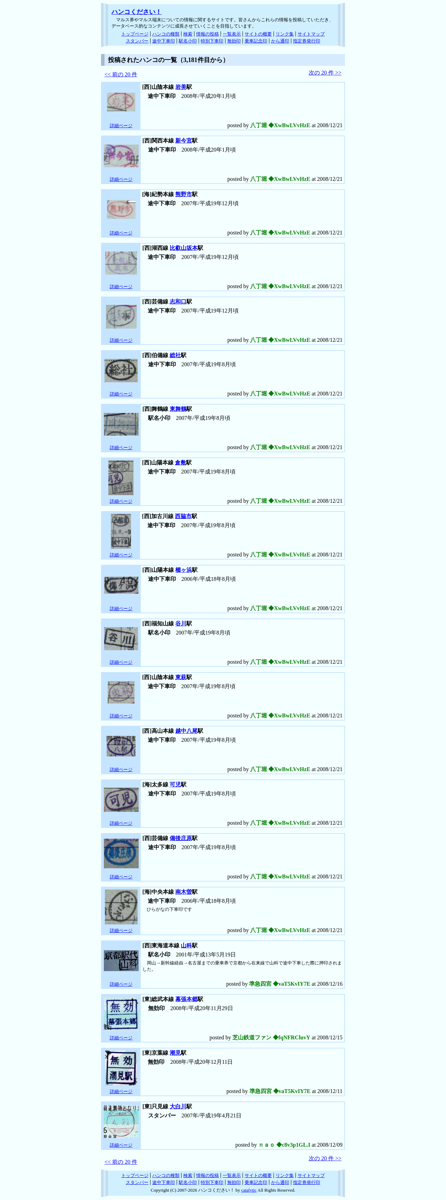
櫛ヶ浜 (183, 570)
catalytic (248, 1190)
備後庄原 (181, 838)
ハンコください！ (137, 11)
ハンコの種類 (165, 34)
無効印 (234, 41)
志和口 (178, 302)
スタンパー (137, 41)
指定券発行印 (306, 41)
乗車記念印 (256, 41)
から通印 (280, 41)
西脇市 (183, 516)
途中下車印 (163, 41)
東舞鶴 (178, 409)
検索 (187, 34)
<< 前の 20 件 (121, 74)
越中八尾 (186, 731)
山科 (186, 945)
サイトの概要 (258, 34)
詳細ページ (121, 125)
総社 (175, 355)
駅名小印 (188, 41)
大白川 (178, 1106)
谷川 (180, 623)
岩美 (180, 87)
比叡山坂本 (184, 248)
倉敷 (180, 463)
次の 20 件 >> (325, 73)
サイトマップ (311, 34)
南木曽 (183, 892)
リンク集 (285, 34)
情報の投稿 (207, 34)
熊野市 (183, 194)
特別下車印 (212, 41)
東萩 (180, 677)
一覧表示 (232, 34)
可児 (175, 784)
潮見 (175, 1053)
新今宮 (183, 141)
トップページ (134, 34)
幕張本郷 (186, 999)
